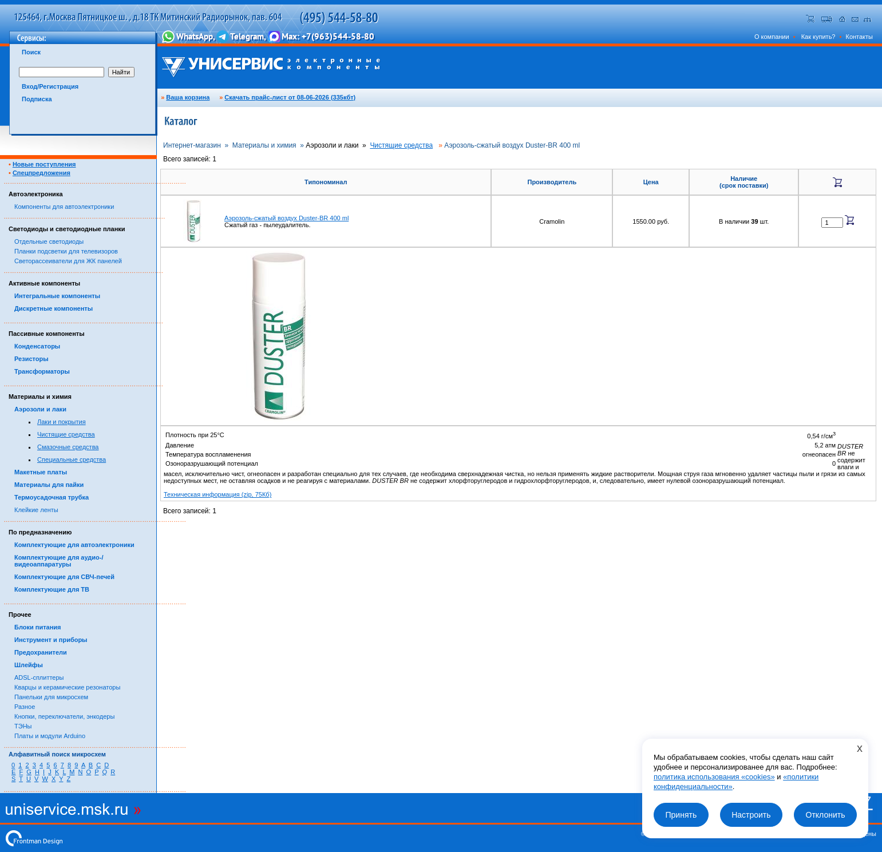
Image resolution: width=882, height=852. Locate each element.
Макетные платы (40, 472)
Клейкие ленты (36, 509)
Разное (24, 706)
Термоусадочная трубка (51, 497)
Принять (681, 814)
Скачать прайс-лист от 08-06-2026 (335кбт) (289, 97)
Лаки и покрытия (61, 421)
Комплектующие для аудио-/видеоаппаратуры (59, 561)
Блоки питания (37, 627)
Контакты (859, 36)
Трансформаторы (42, 371)
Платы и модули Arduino (49, 735)
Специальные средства (71, 459)
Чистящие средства (66, 434)
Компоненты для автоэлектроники (64, 206)
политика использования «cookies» (714, 776)
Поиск (31, 52)
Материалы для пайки (49, 484)
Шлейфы (28, 664)
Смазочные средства (67, 446)
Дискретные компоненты (53, 308)
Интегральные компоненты (57, 295)
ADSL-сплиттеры (39, 677)
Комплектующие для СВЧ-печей (64, 576)
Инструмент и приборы (51, 639)
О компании (771, 36)
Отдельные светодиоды (49, 241)
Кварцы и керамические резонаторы (67, 687)
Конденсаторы (37, 346)
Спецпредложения (41, 172)
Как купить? (818, 36)
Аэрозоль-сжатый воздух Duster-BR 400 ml (286, 218)
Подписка (37, 99)
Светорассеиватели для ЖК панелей (68, 260)
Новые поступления (44, 164)
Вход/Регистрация (50, 86)
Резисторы (31, 358)
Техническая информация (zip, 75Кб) (217, 494)
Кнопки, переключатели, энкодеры (64, 716)
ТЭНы (22, 726)
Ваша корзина (187, 97)
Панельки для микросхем (51, 697)
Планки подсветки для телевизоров (66, 251)
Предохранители (40, 652)
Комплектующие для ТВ (51, 589)
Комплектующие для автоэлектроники (74, 544)
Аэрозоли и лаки (40, 409)
